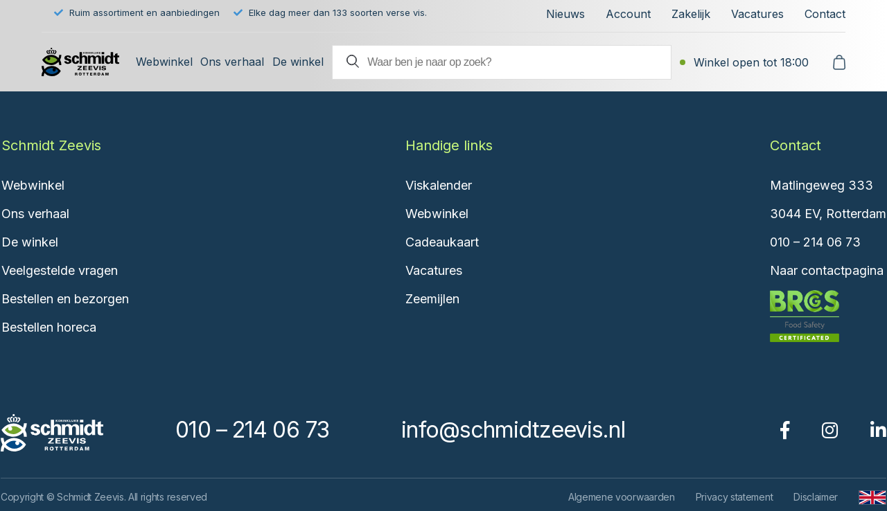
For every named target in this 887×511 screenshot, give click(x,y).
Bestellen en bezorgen (65, 299)
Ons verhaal (232, 62)
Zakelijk (690, 14)
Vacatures (757, 14)
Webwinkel (164, 62)
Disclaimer (815, 497)
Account (628, 14)
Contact (825, 14)
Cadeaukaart (442, 242)
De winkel (298, 62)
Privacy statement (734, 497)
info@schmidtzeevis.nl (512, 429)
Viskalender (438, 185)
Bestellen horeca (48, 327)
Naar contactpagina (827, 270)
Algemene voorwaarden (621, 497)
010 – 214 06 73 (815, 242)
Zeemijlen (432, 299)
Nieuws (565, 14)
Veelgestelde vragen (59, 270)
